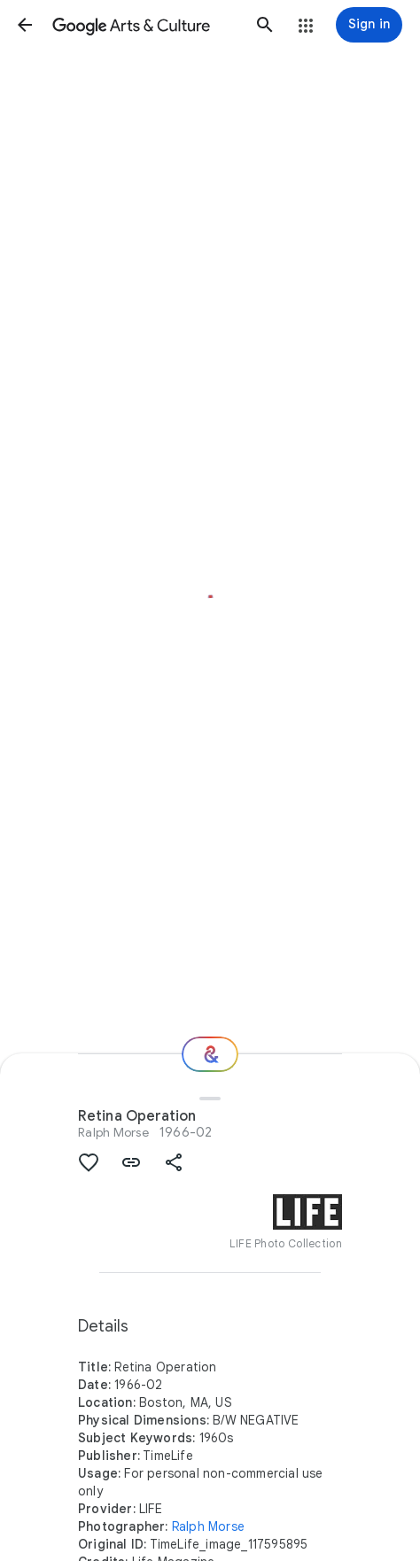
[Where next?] (210, 1054)
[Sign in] (369, 25)
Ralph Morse (113, 1132)
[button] (25, 25)
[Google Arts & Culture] (145, 25)
